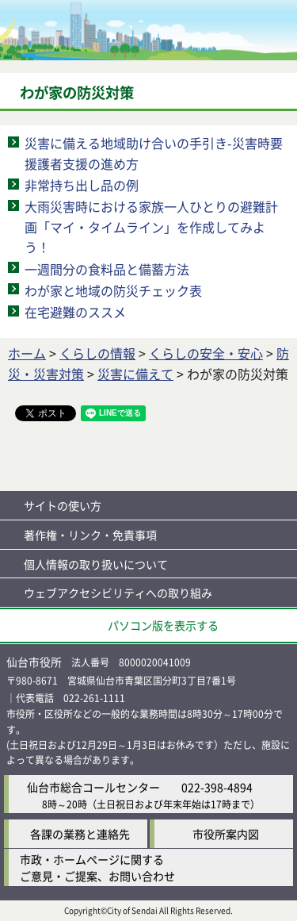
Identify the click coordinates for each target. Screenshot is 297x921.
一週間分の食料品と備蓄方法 (107, 268)
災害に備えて (135, 373)
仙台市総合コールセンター (93, 787)
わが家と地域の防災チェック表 (113, 290)
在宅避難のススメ (75, 311)
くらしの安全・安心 (206, 353)
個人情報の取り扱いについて (96, 564)
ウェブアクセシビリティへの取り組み (118, 593)
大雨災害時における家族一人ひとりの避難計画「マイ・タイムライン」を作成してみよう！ (151, 226)
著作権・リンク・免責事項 (90, 535)
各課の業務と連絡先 (80, 834)
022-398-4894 (217, 787)
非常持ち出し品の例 (82, 184)
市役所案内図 (225, 834)
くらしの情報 (97, 353)
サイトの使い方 (62, 505)
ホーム (27, 353)
